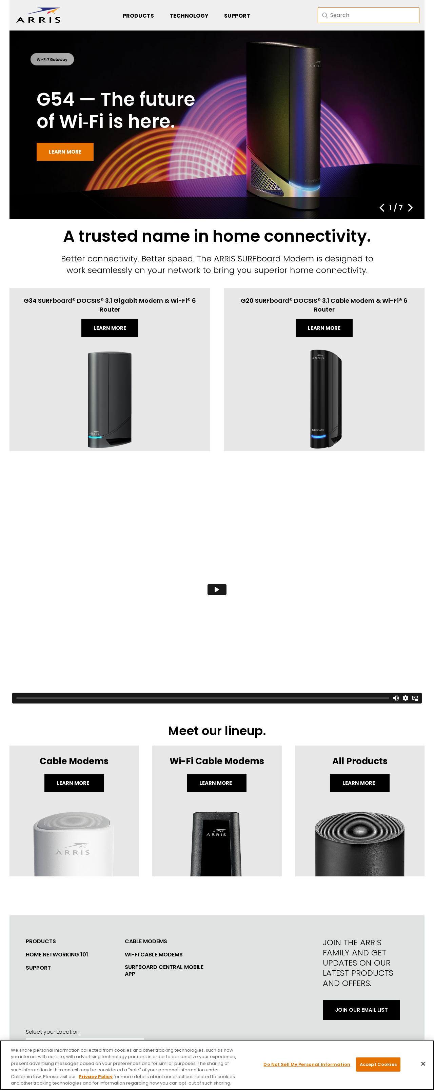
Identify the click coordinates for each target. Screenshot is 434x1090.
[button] (381, 208)
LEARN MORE (359, 783)
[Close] (423, 1063)
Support (237, 16)
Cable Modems (146, 941)
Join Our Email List (361, 1009)
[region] (217, 1065)
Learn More (73, 783)
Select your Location (53, 1032)
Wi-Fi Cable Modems (154, 954)
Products (138, 16)
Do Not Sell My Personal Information (306, 1064)
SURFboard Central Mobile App (164, 970)
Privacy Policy (96, 1076)
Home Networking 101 (57, 954)
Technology (189, 16)
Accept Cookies (378, 1064)
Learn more (65, 151)
